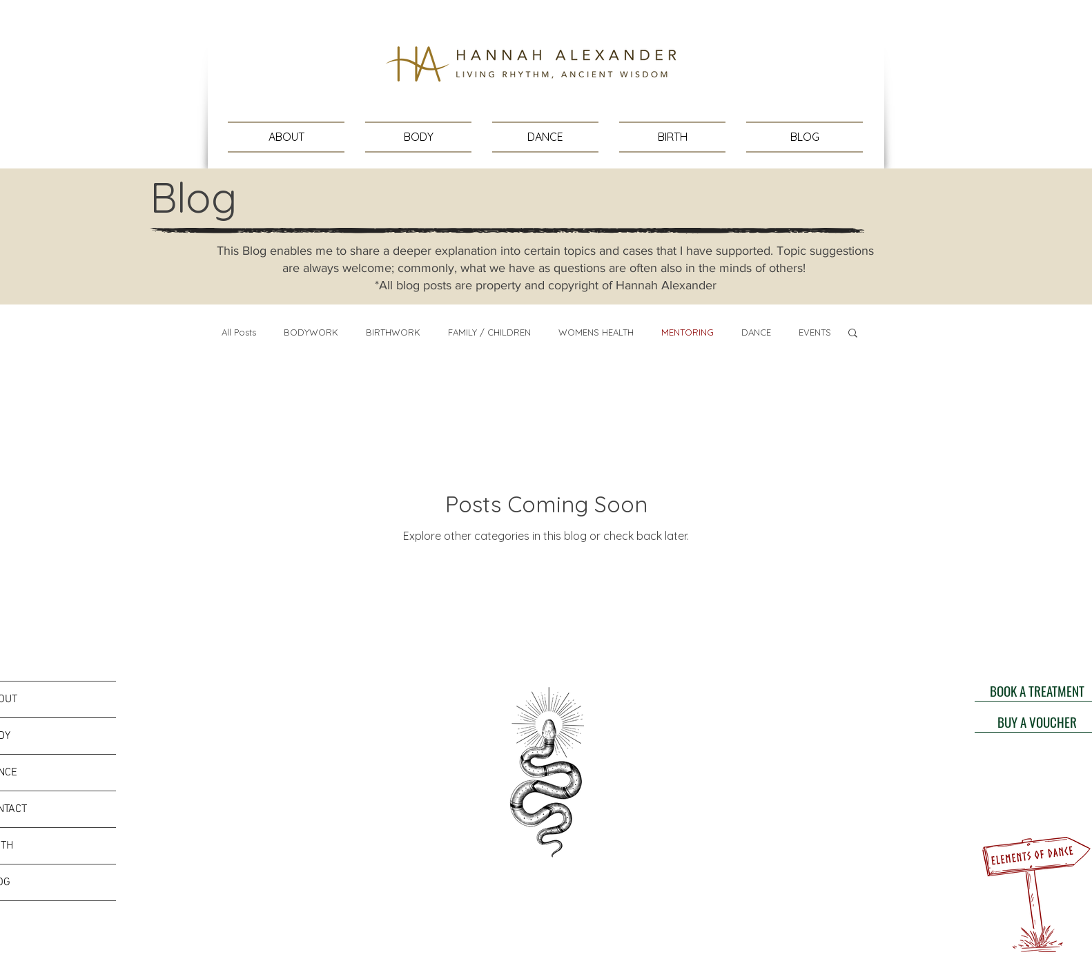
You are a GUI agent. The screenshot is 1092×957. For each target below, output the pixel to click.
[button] (852, 334)
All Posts (239, 332)
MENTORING (687, 332)
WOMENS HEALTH (596, 332)
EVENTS (815, 332)
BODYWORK (311, 332)
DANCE (756, 332)
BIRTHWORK (393, 332)
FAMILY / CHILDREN (489, 332)
